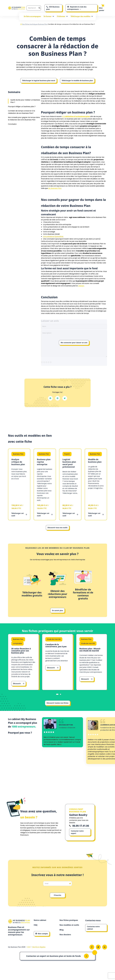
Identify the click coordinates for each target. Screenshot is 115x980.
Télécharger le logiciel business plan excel (38, 80)
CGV (29, 953)
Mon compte (41, 939)
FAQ (36, 930)
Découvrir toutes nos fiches (57, 706)
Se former (49, 16)
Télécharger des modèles (82, 16)
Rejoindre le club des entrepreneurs (76, 8)
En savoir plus (57, 610)
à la (76, 116)
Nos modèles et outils (70, 930)
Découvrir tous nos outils (57, 527)
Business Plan (42, 24)
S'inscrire (57, 900)
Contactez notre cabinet (93, 932)
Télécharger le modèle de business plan (77, 80)
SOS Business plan (52, 8)
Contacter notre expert (77, 837)
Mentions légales (38, 953)
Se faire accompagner (32, 16)
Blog (61, 935)
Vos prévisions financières (53, 236)
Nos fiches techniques (30, 24)
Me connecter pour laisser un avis (74, 342)
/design (81, 286)
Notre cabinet (41, 925)
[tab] (57, 697)
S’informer (62, 16)
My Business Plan (54, 188)
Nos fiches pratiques (69, 925)
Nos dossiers (65, 940)
